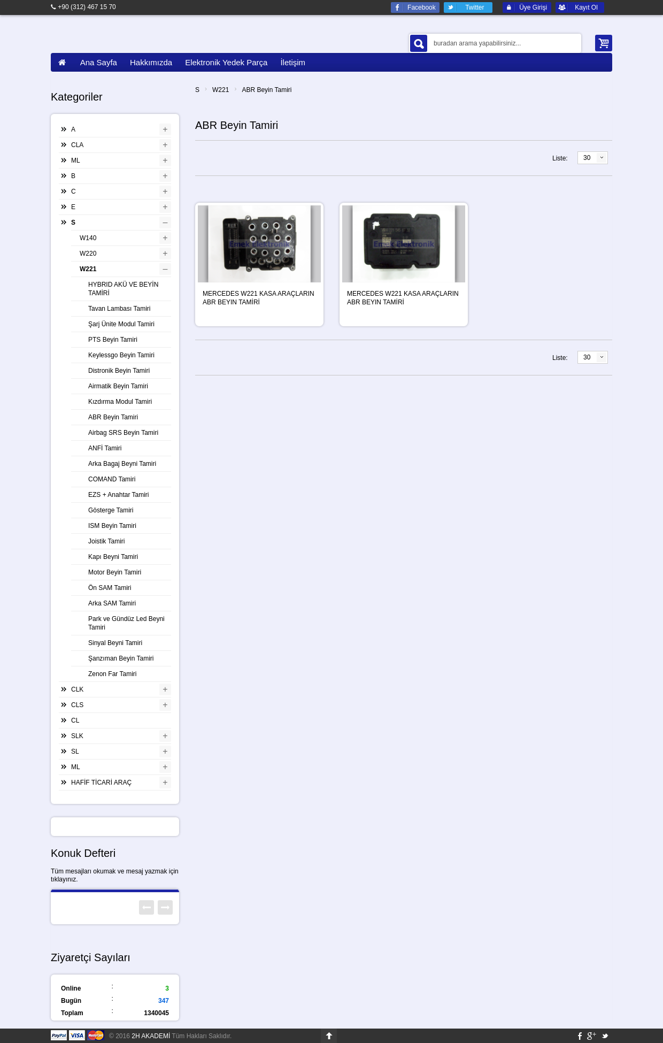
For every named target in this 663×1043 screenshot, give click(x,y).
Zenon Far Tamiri (112, 674)
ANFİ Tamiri (104, 448)
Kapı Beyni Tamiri (113, 557)
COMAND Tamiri (111, 479)
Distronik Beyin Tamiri (119, 370)
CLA (77, 145)
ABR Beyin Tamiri (266, 90)
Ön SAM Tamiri (109, 588)
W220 (88, 253)
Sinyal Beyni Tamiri (115, 643)
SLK (77, 736)
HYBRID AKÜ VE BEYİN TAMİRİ (123, 289)
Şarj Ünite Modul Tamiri (121, 324)
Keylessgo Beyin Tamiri (121, 355)
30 (586, 158)
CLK (77, 689)
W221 (220, 90)
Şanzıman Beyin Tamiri (121, 658)
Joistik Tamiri (106, 541)
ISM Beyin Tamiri (112, 526)
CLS (77, 705)
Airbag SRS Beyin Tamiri (123, 432)
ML (75, 160)
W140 (88, 238)
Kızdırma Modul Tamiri (120, 401)
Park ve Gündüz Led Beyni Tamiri (126, 623)
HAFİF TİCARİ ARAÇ (101, 782)
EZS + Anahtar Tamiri (118, 495)
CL (75, 720)
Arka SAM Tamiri (112, 603)
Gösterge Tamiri (110, 510)
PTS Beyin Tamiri (112, 339)
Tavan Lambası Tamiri (119, 308)
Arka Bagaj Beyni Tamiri (122, 463)
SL (75, 751)
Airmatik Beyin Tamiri (118, 386)
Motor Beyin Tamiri (114, 572)
